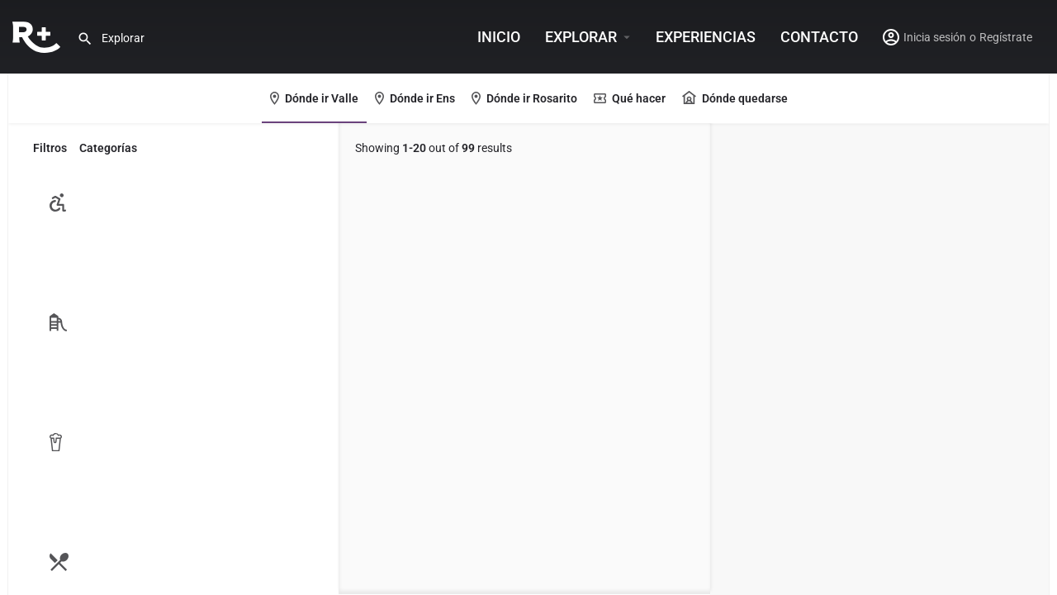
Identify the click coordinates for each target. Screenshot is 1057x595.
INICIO (498, 36)
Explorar (581, 36)
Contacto (819, 36)
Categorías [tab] (108, 148)
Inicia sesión (934, 37)
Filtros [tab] (50, 148)
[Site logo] (38, 35)
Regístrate (1005, 37)
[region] (879, 359)
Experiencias (706, 36)
